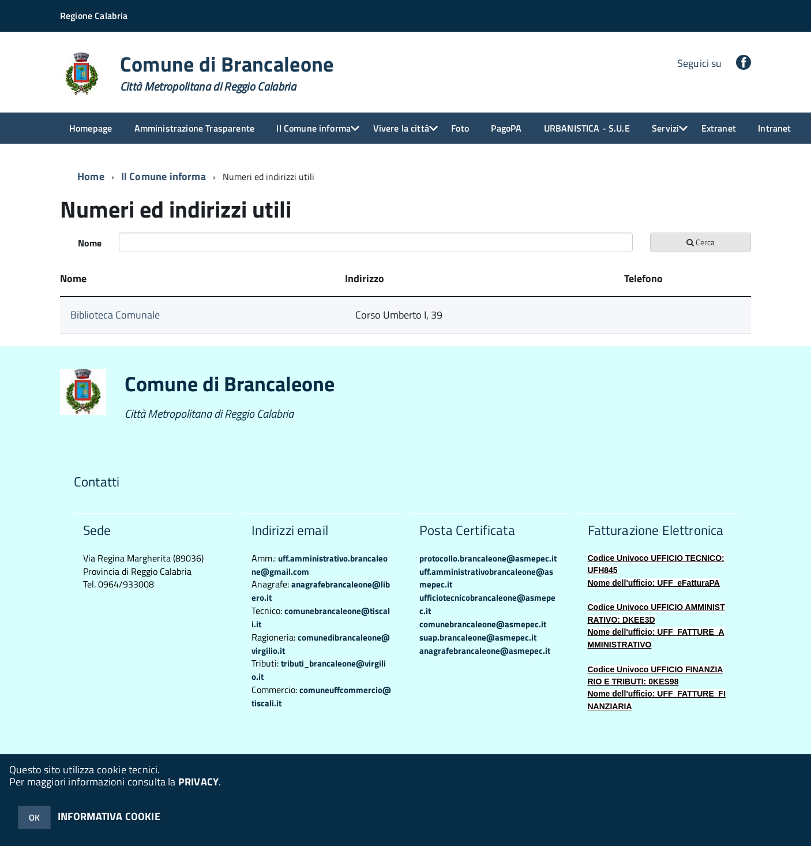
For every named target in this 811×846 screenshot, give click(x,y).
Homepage (90, 128)
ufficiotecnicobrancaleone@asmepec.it (487, 604)
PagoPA (506, 128)
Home (90, 176)
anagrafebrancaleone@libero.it (320, 591)
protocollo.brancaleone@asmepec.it (488, 558)
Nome (90, 243)
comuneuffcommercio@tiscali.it (321, 696)
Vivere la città (401, 128)
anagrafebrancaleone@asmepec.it (484, 650)
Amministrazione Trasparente (194, 128)
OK (34, 817)
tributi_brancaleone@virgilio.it (318, 670)
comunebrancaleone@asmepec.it (482, 624)
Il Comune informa (313, 128)
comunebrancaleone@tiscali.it (320, 617)
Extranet (718, 128)
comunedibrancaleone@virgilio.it (320, 644)
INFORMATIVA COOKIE (109, 816)
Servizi (665, 128)
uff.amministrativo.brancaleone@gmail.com (319, 565)
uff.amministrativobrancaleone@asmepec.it (486, 578)
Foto (460, 128)
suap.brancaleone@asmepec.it (477, 637)
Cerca (700, 242)
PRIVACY (198, 781)
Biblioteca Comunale (115, 315)
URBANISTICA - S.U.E (587, 128)
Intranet (774, 128)
